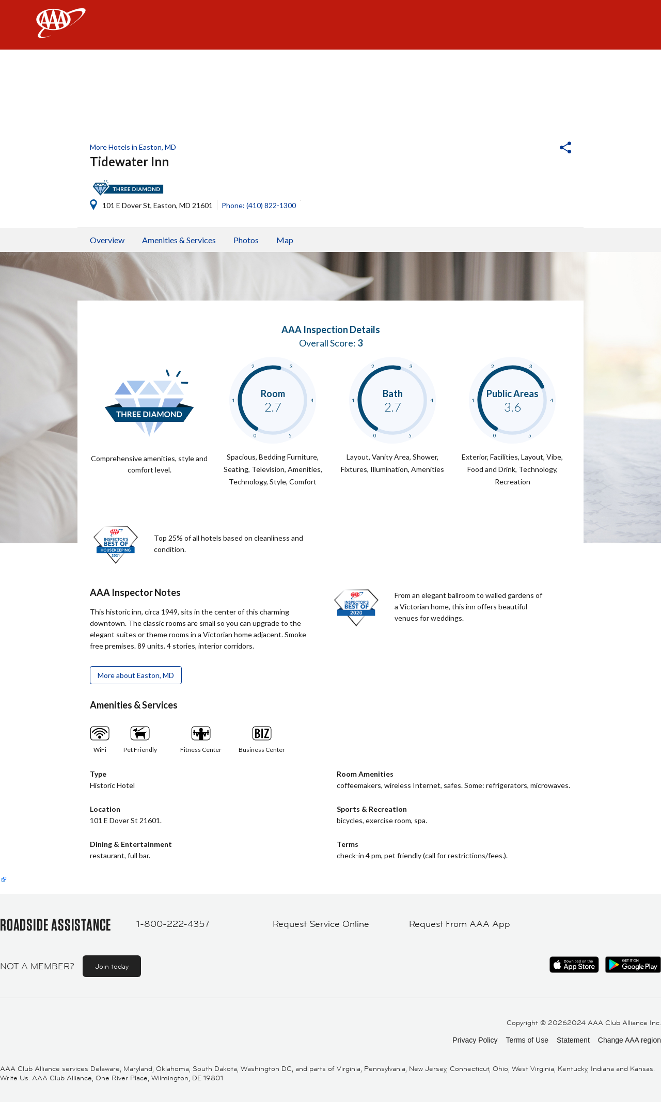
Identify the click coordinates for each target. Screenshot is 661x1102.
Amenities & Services (179, 240)
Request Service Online (321, 924)
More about (136, 675)
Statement (573, 1040)
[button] (537, 148)
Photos (246, 240)
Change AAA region (629, 1040)
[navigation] (330, 25)
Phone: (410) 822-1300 (259, 205)
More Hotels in (133, 147)
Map (284, 240)
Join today (112, 966)
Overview (107, 240)
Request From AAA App (459, 924)
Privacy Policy (474, 1040)
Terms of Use (527, 1040)
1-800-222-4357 (173, 924)
